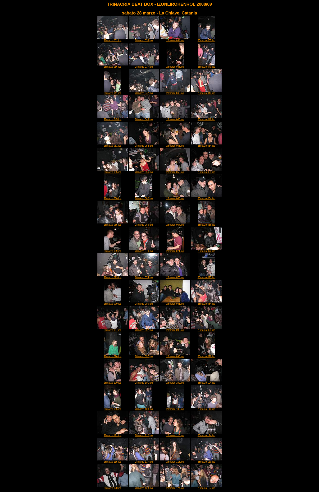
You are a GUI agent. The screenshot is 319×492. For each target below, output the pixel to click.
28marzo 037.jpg (144, 65)
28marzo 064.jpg (206, 197)
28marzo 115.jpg (112, 460)
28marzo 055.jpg (112, 171)
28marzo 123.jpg (144, 487)
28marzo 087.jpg (112, 329)
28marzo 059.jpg (206, 171)
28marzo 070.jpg (144, 250)
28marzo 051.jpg (112, 144)
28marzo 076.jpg (175, 276)
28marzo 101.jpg (144, 381)
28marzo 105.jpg (113, 408)
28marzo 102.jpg (175, 381)
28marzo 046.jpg (144, 118)
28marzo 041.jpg (113, 92)
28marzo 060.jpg (113, 197)
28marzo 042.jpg (144, 92)
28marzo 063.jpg (175, 197)
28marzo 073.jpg (112, 276)
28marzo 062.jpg (144, 197)
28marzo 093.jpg (175, 329)
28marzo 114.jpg (206, 434)
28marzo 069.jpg (113, 250)
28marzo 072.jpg (206, 250)
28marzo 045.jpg (112, 118)
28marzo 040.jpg (206, 65)
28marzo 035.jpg (206, 39)
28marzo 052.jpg (144, 144)
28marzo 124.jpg (175, 487)
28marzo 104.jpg (206, 381)
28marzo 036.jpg (112, 65)
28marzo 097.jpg (144, 355)
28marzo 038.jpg (175, 65)
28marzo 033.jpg (144, 39)
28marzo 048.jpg (175, 118)
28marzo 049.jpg (206, 118)
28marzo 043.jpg (175, 92)
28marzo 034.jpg (175, 39)
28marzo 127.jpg (206, 487)
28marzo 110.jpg (206, 408)
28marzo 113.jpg (175, 434)
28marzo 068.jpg (206, 223)
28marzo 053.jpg (175, 144)
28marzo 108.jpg (144, 408)
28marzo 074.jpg (144, 276)
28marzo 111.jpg (112, 434)
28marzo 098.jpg (175, 355)
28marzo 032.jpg (112, 39)
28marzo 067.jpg (175, 223)
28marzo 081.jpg (175, 302)
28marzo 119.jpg (206, 460)
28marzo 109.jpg (175, 408)
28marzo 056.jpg (144, 171)
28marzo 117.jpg (144, 460)
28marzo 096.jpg (113, 355)
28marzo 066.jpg (144, 223)
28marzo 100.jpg (113, 381)
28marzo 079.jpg (113, 302)
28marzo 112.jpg (144, 434)
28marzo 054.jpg (206, 144)
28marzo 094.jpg (206, 329)
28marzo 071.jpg (175, 250)
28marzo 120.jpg (112, 487)
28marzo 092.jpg (144, 329)
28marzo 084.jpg (206, 302)
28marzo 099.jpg (206, 355)
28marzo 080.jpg (144, 302)
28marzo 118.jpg (175, 460)
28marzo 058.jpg (175, 171)
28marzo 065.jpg (112, 223)
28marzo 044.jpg (206, 92)
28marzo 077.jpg (206, 276)
